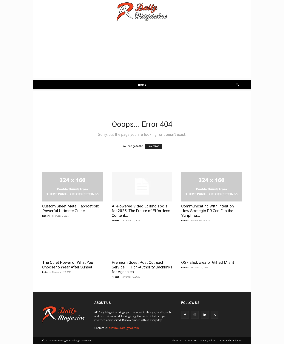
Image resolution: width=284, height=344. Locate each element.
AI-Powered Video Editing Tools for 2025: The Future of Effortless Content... (141, 211)
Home (142, 84)
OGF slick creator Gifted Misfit (207, 262)
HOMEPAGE (153, 146)
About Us (177, 340)
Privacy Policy (207, 340)
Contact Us (191, 340)
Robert (46, 215)
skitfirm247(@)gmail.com (124, 328)
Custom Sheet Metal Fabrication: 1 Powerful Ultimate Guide (72, 208)
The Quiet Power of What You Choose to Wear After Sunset (67, 264)
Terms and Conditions (230, 340)
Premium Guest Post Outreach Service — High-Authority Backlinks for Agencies (142, 267)
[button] (237, 85)
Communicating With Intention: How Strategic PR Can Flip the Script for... (207, 211)
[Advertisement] (142, 52)
